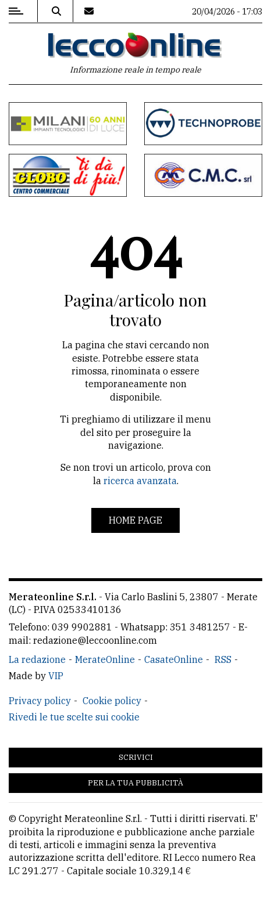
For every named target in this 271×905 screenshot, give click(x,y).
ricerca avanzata (140, 480)
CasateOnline (173, 659)
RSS (223, 659)
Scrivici (136, 757)
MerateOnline (105, 659)
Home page (135, 520)
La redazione (37, 659)
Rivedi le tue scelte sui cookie (74, 717)
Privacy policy (40, 700)
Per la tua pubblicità (135, 783)
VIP (55, 676)
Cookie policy (112, 700)
